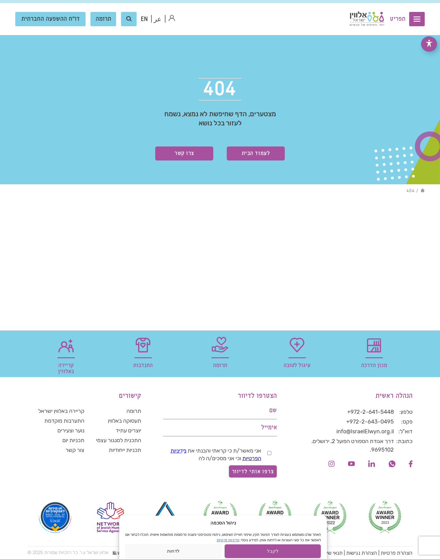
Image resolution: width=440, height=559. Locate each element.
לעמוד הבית (256, 153)
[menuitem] (144, 19)
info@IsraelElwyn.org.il (365, 431)
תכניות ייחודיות (125, 450)
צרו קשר (184, 153)
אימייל (269, 427)
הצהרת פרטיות (397, 553)
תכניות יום (73, 440)
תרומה (103, 19)
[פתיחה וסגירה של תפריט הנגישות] (429, 35)
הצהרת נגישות (361, 553)
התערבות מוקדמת (64, 420)
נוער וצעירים (70, 430)
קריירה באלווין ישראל (61, 411)
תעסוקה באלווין (124, 420)
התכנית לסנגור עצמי (118, 440)
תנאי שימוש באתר (324, 553)
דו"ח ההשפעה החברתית (50, 19)
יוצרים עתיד (128, 430)
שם (273, 410)
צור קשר (74, 450)
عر (158, 19)
